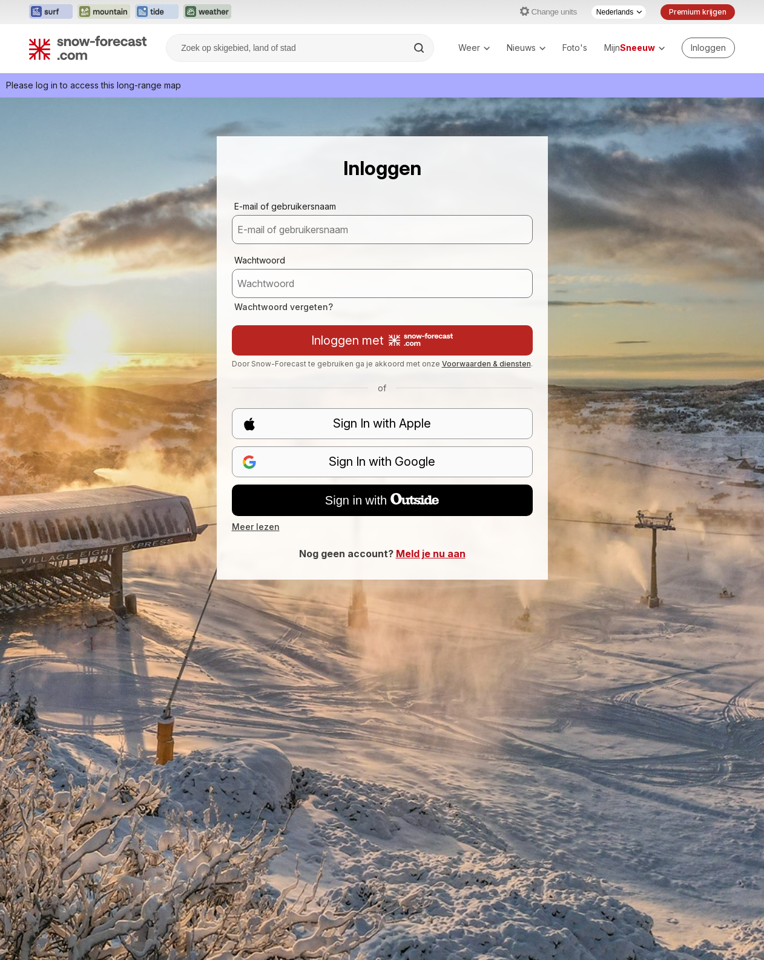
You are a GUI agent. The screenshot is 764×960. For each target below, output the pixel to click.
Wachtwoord (259, 260)
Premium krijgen (697, 11)
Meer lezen (256, 526)
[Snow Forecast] (88, 48)
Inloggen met (382, 340)
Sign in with (382, 500)
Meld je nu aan (431, 554)
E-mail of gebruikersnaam (285, 206)
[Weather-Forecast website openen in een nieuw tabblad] (207, 12)
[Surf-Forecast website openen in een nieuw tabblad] (51, 12)
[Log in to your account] (708, 48)
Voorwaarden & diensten (486, 363)
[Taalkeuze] (618, 12)
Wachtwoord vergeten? (283, 307)
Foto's (574, 47)
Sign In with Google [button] (339, 461)
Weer (474, 47)
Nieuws (526, 47)
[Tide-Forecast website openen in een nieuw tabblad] (157, 12)
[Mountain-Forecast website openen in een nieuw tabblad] (103, 12)
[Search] (420, 48)
